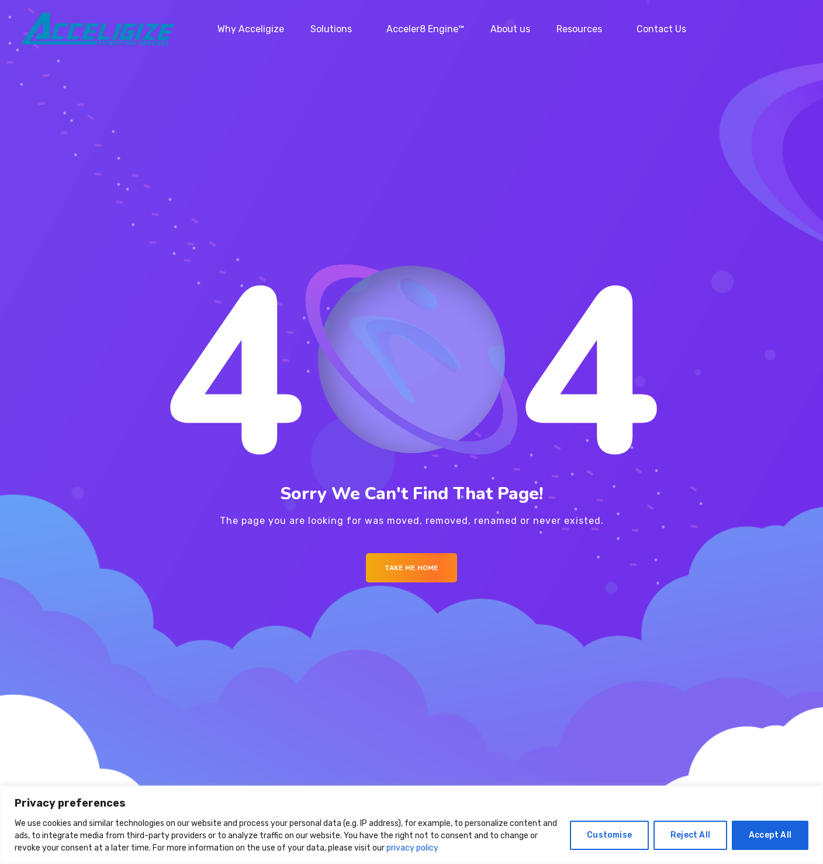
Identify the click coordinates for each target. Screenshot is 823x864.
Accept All (770, 835)
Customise (609, 835)
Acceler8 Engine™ (425, 29)
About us (510, 29)
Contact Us (661, 29)
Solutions (331, 29)
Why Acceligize (250, 29)
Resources (579, 29)
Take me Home (411, 568)
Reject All (690, 835)
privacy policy (412, 848)
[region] (411, 825)
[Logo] (97, 30)
